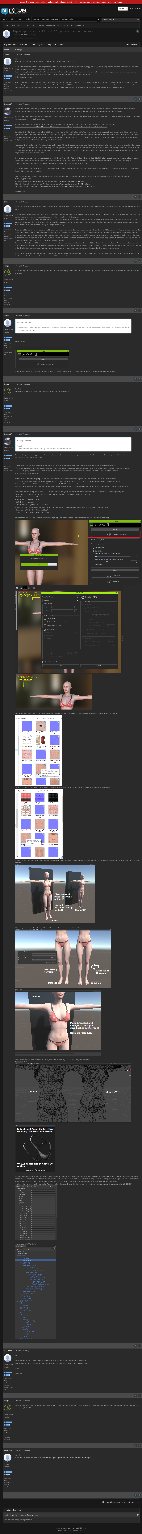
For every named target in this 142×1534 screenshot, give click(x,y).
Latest (19, 19)
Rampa (6, 266)
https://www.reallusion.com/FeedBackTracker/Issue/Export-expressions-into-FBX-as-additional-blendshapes (53, 1458)
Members (45, 19)
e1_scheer (8, 1351)
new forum (117, 2)
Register (138, 8)
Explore (12, 19)
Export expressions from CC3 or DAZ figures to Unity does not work (58, 25)
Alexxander (8, 1450)
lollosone (24, 35)
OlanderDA (8, 104)
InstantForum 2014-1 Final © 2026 (74, 1528)
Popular (27, 19)
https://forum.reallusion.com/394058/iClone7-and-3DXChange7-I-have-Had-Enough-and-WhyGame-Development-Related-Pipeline (61, 127)
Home (4, 19)
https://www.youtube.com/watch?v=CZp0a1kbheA (73, 184)
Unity (27, 25)
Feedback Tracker (67, 19)
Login (131, 8)
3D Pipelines (16, 25)
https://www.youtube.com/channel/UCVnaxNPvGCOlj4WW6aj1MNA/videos (58, 181)
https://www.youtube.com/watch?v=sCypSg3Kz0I (77, 186)
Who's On (55, 19)
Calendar (35, 19)
